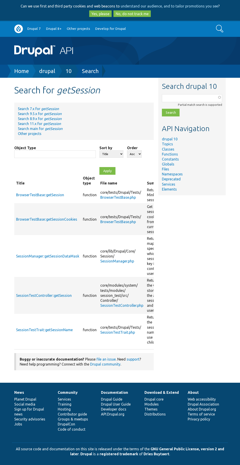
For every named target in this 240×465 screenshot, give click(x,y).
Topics (167, 144)
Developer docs (113, 409)
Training (64, 404)
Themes (151, 409)
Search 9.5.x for (40, 114)
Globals (168, 164)
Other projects (78, 29)
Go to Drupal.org (18, 29)
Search (90, 71)
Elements (169, 189)
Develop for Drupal (110, 29)
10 (68, 71)
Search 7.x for (38, 109)
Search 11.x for (39, 124)
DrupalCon (66, 424)
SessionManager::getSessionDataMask (47, 256)
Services (168, 184)
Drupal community (105, 364)
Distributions (155, 414)
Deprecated (171, 179)
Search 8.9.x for (40, 119)
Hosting (64, 409)
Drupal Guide (111, 399)
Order (132, 148)
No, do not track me (132, 14)
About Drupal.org (202, 409)
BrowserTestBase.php (118, 197)
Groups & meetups (73, 419)
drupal (47, 71)
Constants (170, 159)
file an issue (106, 359)
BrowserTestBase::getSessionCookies (46, 219)
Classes (168, 149)
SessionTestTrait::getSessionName (44, 330)
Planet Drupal (25, 399)
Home (21, 71)
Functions (170, 154)
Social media (24, 404)
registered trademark (119, 454)
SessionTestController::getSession (44, 295)
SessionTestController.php (121, 305)
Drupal (86, 454)
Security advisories (29, 419)
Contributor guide (72, 414)
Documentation (114, 392)
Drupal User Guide (116, 404)
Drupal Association (203, 404)
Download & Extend (161, 392)
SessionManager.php (117, 261)
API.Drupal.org (112, 414)
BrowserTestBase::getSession (40, 195)
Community (68, 392)
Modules (151, 404)
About (193, 392)
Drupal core (153, 399)
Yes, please (100, 14)
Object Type (25, 148)
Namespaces (172, 174)
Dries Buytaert (156, 454)
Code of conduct (71, 429)
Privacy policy (199, 419)
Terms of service (201, 414)
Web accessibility (202, 399)
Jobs (18, 424)
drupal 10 (170, 139)
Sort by (105, 148)
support (133, 359)
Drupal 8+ (54, 29)
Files (165, 169)
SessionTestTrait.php (117, 332)
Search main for (40, 129)
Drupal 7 (34, 29)
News (19, 392)
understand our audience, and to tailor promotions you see (169, 6)
